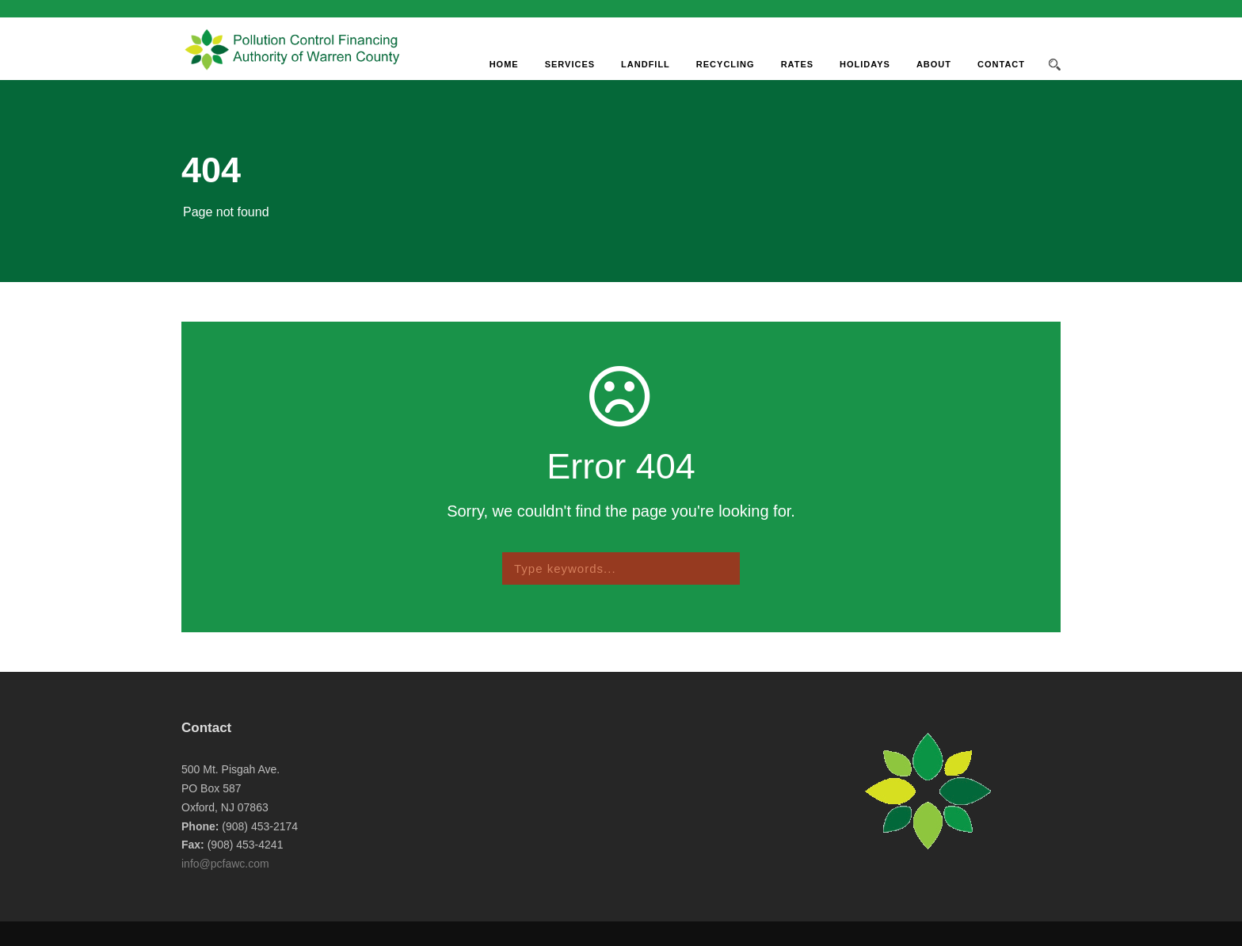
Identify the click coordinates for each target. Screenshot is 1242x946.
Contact (1001, 64)
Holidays (865, 64)
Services (570, 64)
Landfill (645, 64)
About (933, 64)
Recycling (725, 64)
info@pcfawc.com (225, 863)
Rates (797, 64)
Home (504, 64)
